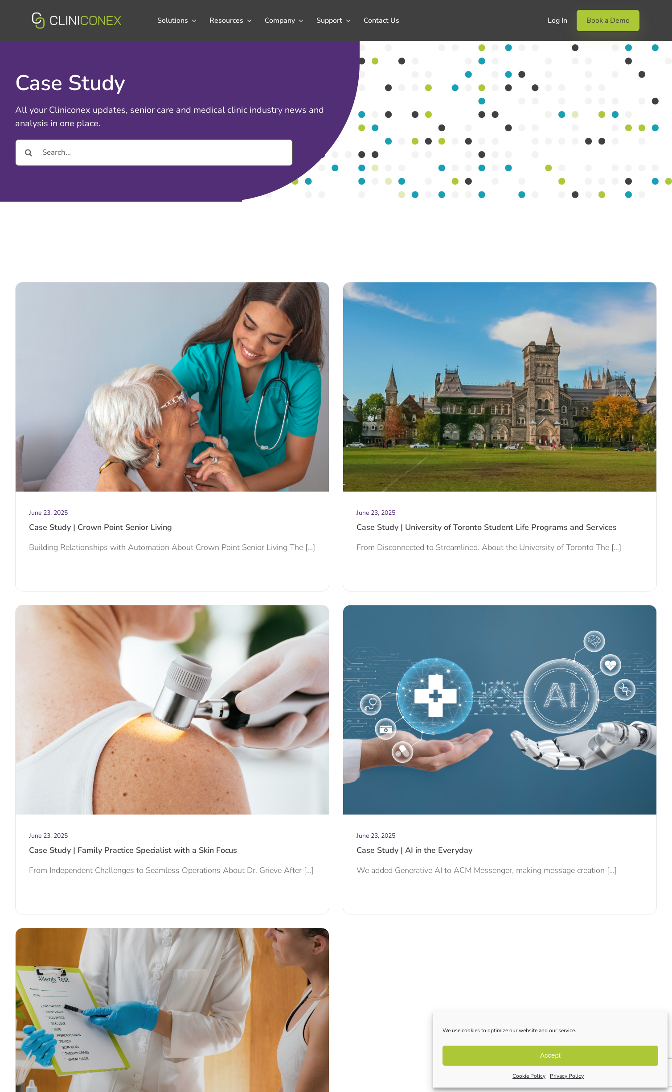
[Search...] (154, 152)
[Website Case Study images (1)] (499, 286)
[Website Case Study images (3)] (172, 286)
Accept (550, 1055)
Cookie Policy (528, 1076)
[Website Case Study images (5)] (172, 932)
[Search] (28, 152)
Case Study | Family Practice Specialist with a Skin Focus (133, 850)
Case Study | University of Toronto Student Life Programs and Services (486, 527)
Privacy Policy (567, 1076)
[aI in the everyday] (499, 609)
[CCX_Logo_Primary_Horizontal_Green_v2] (76, 16)
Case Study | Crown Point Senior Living (100, 527)
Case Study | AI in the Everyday (414, 850)
